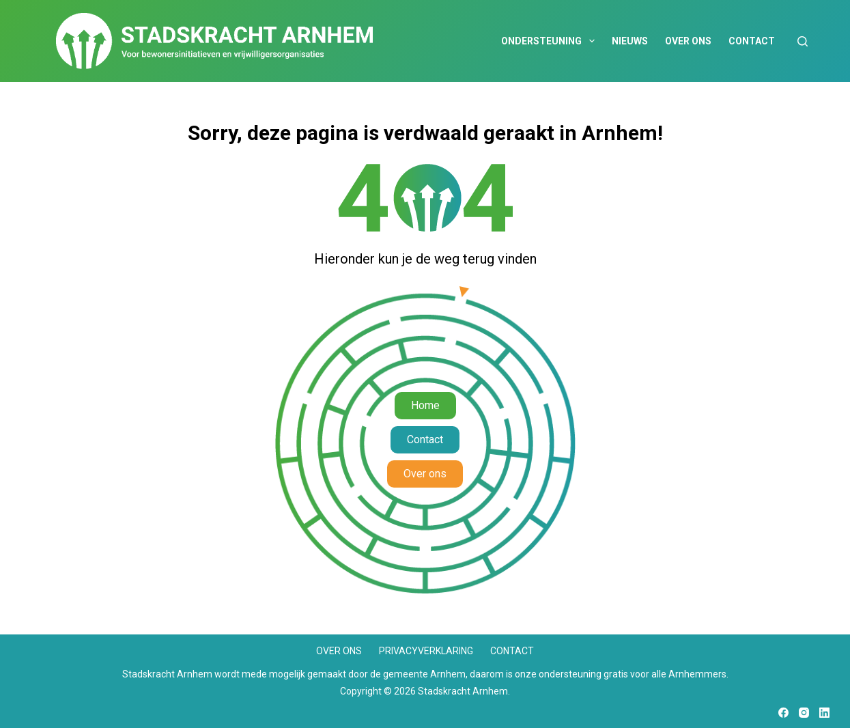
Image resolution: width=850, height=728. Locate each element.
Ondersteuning (550, 41)
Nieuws (630, 41)
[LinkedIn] (824, 713)
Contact (751, 41)
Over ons (688, 41)
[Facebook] (783, 713)
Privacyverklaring (426, 650)
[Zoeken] (802, 41)
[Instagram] (804, 713)
